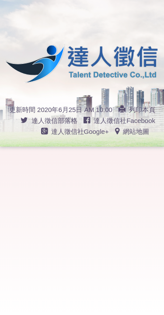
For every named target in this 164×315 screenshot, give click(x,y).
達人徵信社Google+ (75, 131)
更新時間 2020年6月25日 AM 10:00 (60, 109)
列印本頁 (137, 109)
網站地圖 (132, 131)
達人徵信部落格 (49, 120)
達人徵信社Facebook (119, 120)
